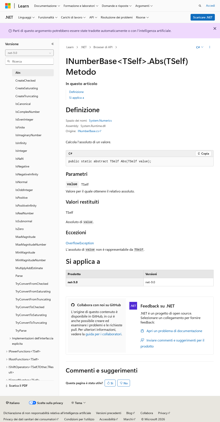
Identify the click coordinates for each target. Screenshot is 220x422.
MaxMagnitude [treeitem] (25, 237)
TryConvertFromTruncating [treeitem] (33, 299)
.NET (84, 47)
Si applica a (76, 97)
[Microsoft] (8, 6)
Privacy (163, 413)
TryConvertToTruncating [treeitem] (31, 323)
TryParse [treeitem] (20, 330)
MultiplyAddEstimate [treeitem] (29, 268)
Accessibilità (107, 419)
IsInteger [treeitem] (21, 151)
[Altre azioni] (209, 47)
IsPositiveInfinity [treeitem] (26, 205)
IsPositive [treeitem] (21, 197)
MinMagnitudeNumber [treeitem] (30, 260)
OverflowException (80, 243)
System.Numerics (100, 120)
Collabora (147, 413)
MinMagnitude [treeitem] (25, 252)
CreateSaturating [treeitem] (26, 88)
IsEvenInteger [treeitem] (24, 119)
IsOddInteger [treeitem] (24, 190)
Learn (70, 47)
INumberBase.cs (88, 131)
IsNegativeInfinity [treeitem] (26, 174)
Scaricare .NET (202, 17)
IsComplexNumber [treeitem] (27, 112)
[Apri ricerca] (200, 6)
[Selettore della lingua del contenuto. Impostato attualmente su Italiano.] (12, 403)
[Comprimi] (52, 44)
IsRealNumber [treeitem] (24, 213)
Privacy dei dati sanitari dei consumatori (29, 419)
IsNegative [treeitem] (22, 166)
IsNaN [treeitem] (19, 159)
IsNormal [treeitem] (21, 182)
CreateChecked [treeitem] (25, 80)
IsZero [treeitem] (19, 229)
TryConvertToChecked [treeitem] (29, 307)
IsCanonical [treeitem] (23, 104)
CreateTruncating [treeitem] (26, 96)
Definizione (76, 92)
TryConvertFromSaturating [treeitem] (32, 291)
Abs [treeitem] (17, 72)
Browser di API (103, 47)
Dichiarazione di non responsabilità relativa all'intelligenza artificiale (47, 413)
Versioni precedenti (108, 413)
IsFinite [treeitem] (20, 127)
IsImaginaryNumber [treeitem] (28, 135)
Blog (129, 413)
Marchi (128, 419)
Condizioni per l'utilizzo (79, 419)
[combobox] (29, 52)
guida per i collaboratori (103, 334)
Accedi (210, 5)
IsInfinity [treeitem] (21, 143)
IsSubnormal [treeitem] (23, 221)
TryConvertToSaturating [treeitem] (31, 315)
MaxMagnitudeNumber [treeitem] (30, 244)
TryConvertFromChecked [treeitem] (31, 284)
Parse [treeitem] (19, 276)
